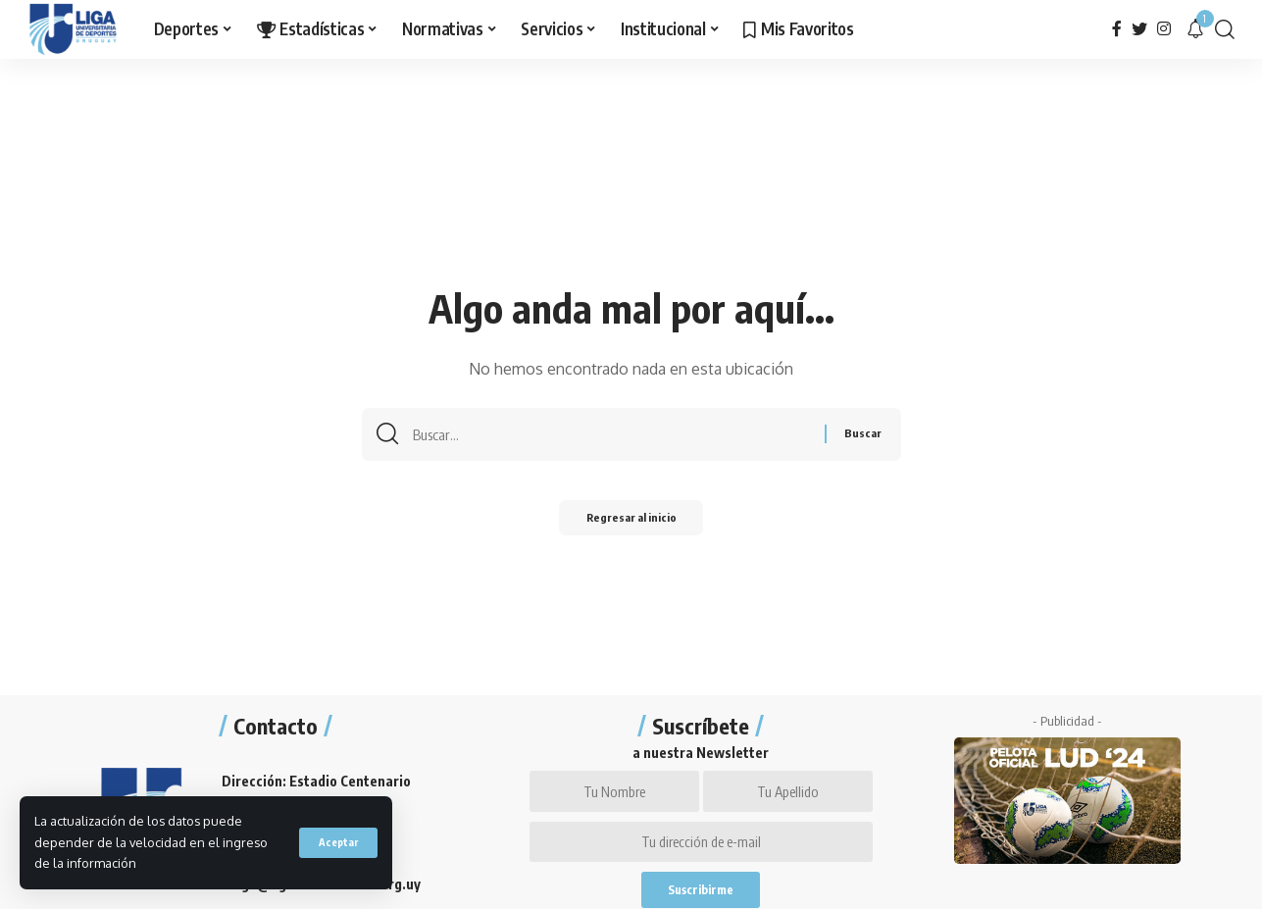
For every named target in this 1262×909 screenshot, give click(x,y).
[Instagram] (1164, 29)
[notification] (1195, 29)
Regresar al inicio (631, 522)
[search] (1225, 29)
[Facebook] (1117, 29)
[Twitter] (1139, 29)
